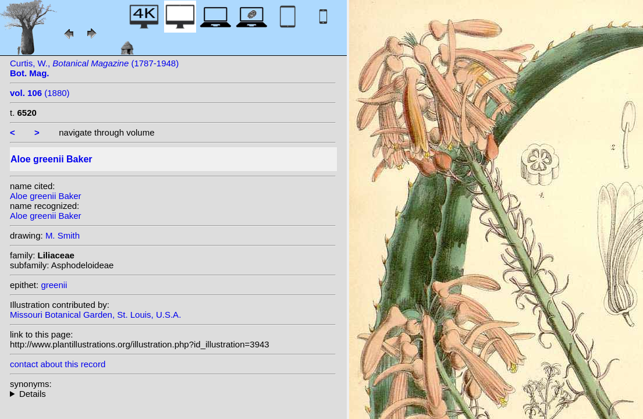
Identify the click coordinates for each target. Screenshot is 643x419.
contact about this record (57, 364)
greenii (54, 285)
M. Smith (62, 235)
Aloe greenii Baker (45, 196)
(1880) (40, 93)
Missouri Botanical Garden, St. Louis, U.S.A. (95, 314)
